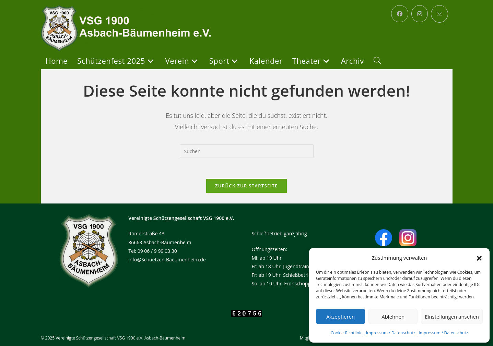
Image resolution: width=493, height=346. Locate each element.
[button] (479, 258)
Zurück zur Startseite (246, 186)
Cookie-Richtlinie (347, 333)
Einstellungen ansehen (452, 316)
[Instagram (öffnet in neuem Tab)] (419, 13)
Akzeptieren (340, 316)
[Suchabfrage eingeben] (247, 151)
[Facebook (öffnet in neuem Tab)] (399, 13)
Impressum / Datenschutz (390, 333)
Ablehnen (393, 316)
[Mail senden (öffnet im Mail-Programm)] (439, 14)
